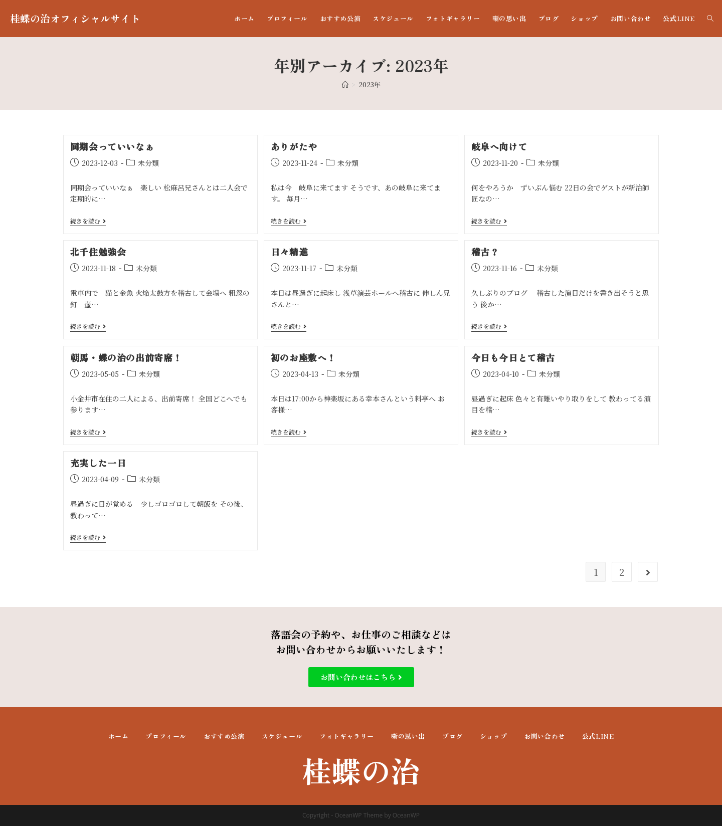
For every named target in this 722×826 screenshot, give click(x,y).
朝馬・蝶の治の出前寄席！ (126, 357)
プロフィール (166, 736)
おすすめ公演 (224, 736)
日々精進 (289, 251)
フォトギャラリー (346, 736)
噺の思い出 (408, 736)
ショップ (493, 736)
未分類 (148, 163)
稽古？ (485, 251)
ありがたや (294, 146)
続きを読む (88, 221)
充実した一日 (98, 462)
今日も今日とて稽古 (513, 357)
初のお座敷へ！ (303, 357)
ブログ (452, 736)
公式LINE (598, 736)
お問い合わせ (544, 736)
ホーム (118, 736)
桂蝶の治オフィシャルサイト (75, 18)
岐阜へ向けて (499, 146)
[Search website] (710, 18)
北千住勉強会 (98, 251)
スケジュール (282, 736)
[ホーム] (345, 84)
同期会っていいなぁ (112, 146)
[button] (361, 677)
